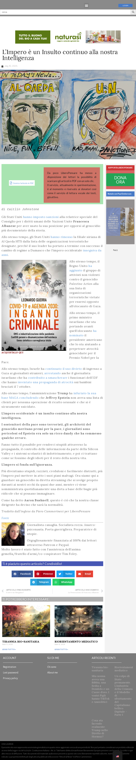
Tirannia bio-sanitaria (20, 641)
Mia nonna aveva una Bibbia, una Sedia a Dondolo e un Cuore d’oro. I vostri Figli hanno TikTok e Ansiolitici (100, 689)
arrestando (52, 373)
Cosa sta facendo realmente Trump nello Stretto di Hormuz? (100, 728)
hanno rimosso (62, 237)
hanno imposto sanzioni (41, 217)
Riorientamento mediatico (76, 641)
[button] (86, 5)
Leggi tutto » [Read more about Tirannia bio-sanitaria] (9, 649)
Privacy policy (10, 678)
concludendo (29, 397)
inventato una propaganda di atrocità (46, 382)
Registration (9, 667)
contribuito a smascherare (48, 377)
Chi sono (51, 667)
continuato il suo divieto (63, 369)
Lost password (10, 672)
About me (52, 672)
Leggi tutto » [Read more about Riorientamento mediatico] (61, 649)
